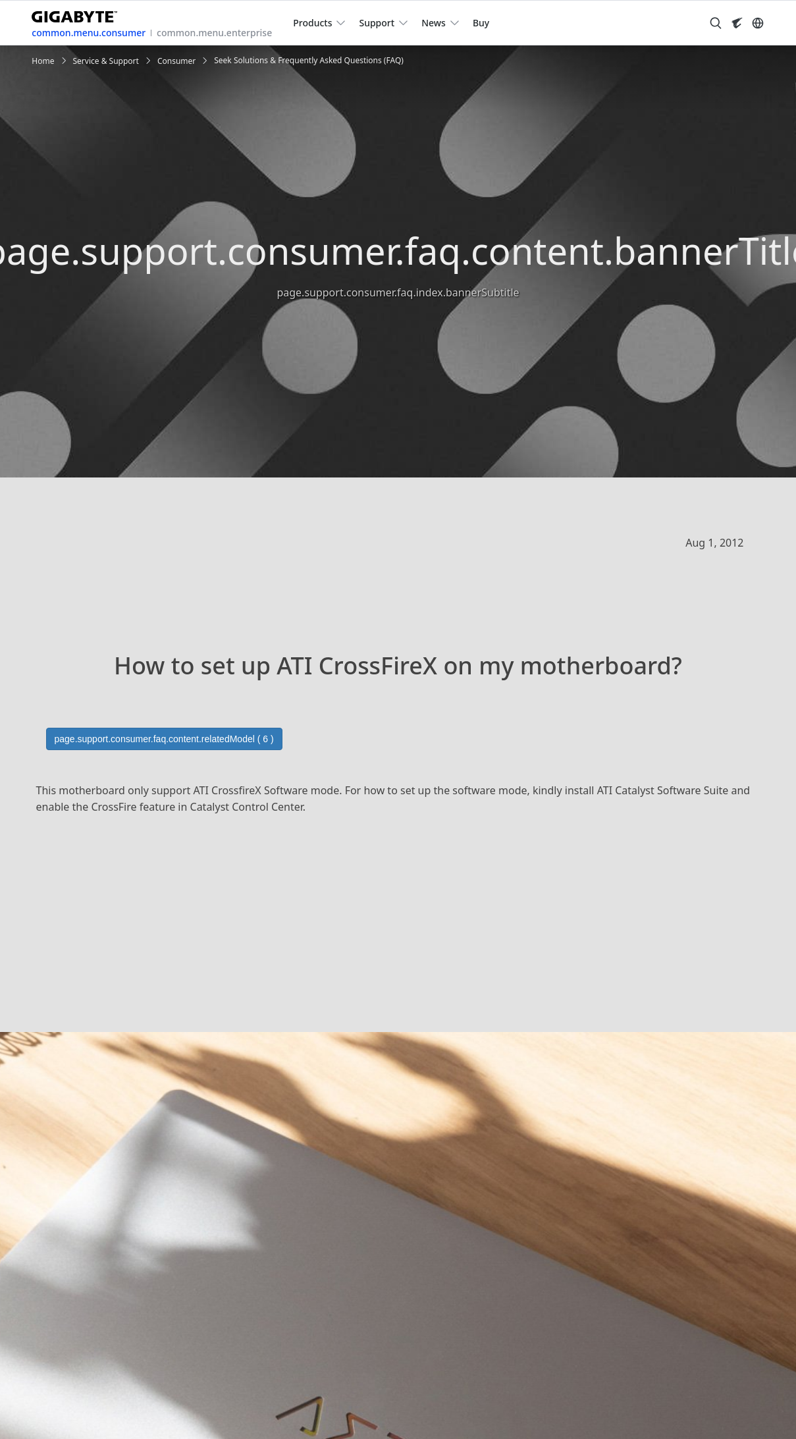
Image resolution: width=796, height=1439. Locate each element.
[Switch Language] (757, 23)
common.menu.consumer (89, 32)
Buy (481, 22)
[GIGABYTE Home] (79, 14)
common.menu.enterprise (214, 32)
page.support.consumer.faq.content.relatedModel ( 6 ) (164, 739)
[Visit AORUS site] (736, 23)
